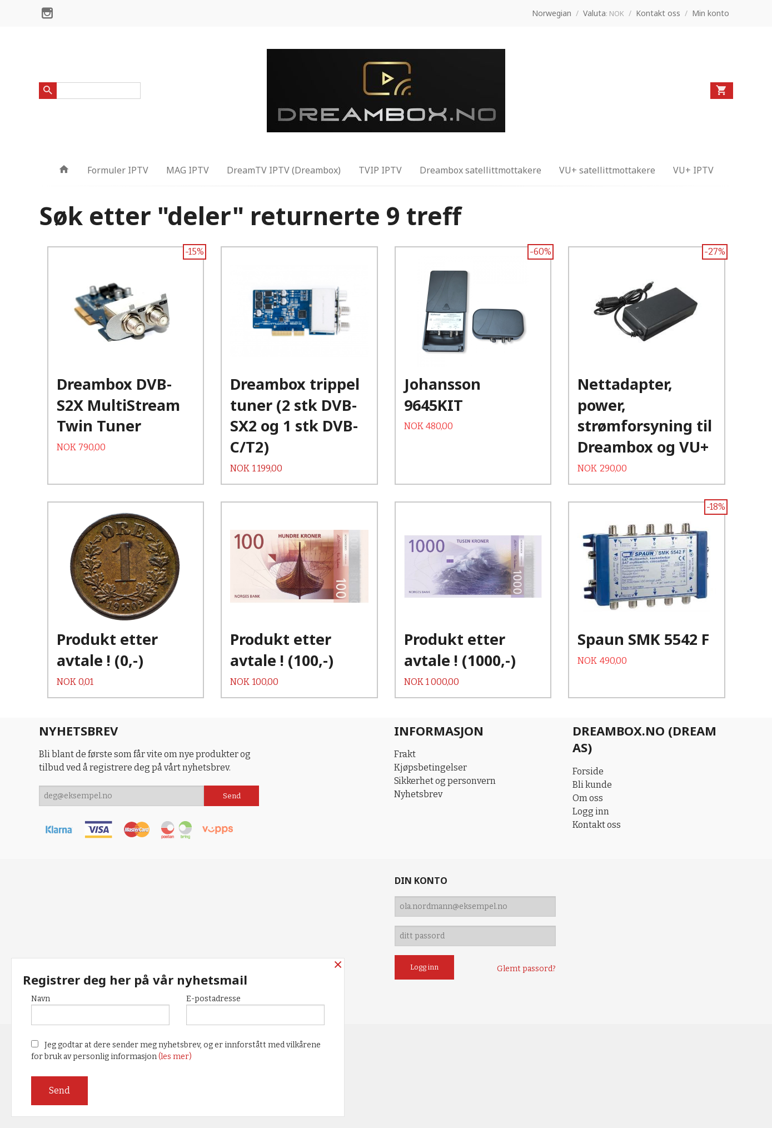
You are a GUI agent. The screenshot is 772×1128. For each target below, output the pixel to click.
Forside (588, 771)
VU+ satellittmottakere (607, 170)
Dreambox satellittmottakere (480, 170)
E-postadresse (255, 1009)
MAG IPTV (187, 170)
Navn (100, 1009)
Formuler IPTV (117, 170)
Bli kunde (592, 784)
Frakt (405, 754)
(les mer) (175, 1056)
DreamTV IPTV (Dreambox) (284, 170)
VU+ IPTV (693, 170)
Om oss (587, 798)
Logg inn (590, 811)
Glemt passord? (526, 968)
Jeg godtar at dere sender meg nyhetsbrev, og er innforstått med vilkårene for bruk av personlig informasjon (176, 1050)
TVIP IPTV (380, 170)
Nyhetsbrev (418, 794)
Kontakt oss (596, 824)
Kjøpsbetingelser (430, 767)
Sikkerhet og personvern (445, 781)
